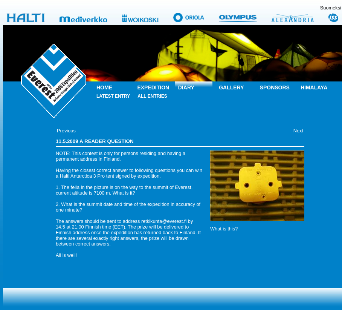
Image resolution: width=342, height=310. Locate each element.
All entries (152, 96)
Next (298, 131)
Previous (66, 131)
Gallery (231, 87)
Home (104, 87)
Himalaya (314, 87)
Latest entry (113, 96)
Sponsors (275, 87)
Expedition (153, 87)
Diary (186, 87)
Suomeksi (330, 8)
